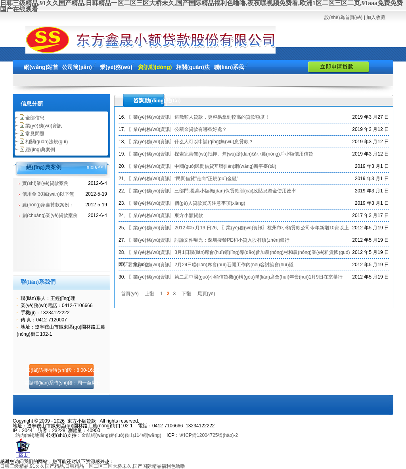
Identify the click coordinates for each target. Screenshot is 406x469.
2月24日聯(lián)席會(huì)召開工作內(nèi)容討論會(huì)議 (233, 264)
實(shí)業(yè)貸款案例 (45, 183)
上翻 (149, 293)
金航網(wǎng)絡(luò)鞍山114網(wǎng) (121, 435)
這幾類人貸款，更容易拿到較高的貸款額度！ (222, 117)
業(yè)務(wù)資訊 (43, 126)
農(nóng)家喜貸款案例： (48, 205)
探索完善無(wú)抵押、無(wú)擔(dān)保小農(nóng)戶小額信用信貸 (243, 154)
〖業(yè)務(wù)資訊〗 (151, 117)
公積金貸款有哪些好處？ (200, 129)
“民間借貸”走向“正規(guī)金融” (206, 178)
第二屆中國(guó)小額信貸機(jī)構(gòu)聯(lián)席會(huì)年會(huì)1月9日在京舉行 (258, 277)
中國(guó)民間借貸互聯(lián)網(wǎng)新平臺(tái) (225, 166)
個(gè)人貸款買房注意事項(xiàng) (209, 203)
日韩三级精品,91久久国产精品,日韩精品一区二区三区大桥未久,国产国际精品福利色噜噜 (92, 466)
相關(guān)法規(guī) (46, 141)
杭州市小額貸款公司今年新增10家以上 (308, 228)
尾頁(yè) (206, 293)
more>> (95, 167)
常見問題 (34, 133)
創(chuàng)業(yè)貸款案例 (50, 215)
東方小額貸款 (188, 215)
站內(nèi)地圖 (29, 435)
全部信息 (34, 118)
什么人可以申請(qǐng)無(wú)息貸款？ (213, 141)
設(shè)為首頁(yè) (343, 17)
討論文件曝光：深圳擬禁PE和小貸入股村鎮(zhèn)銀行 (231, 240)
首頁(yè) (130, 293)
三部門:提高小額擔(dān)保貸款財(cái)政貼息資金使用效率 (235, 191)
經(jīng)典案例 (40, 149)
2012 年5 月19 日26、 (197, 228)
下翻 (186, 293)
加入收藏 (375, 17)
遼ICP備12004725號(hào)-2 (208, 435)
